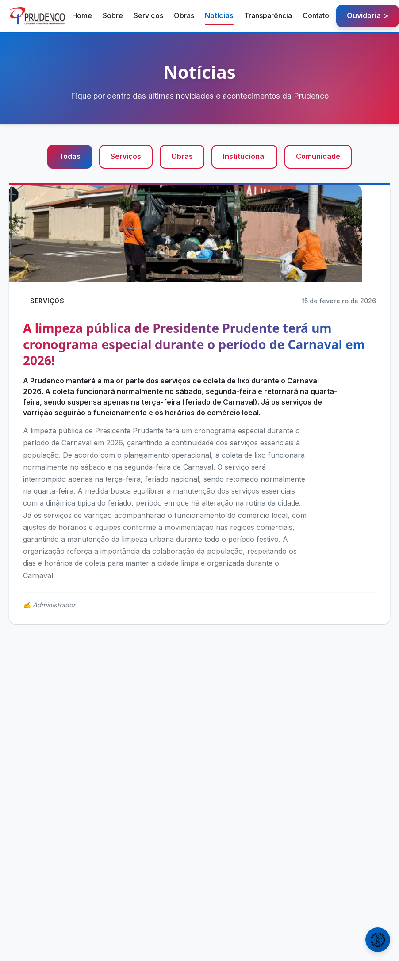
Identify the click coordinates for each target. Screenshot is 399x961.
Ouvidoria (367, 16)
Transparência (268, 15)
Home (82, 15)
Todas (70, 156)
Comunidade (318, 156)
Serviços (148, 15)
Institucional (244, 156)
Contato (316, 15)
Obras (184, 15)
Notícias (219, 15)
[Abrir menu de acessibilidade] (377, 939)
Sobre (113, 15)
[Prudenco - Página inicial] (37, 16)
